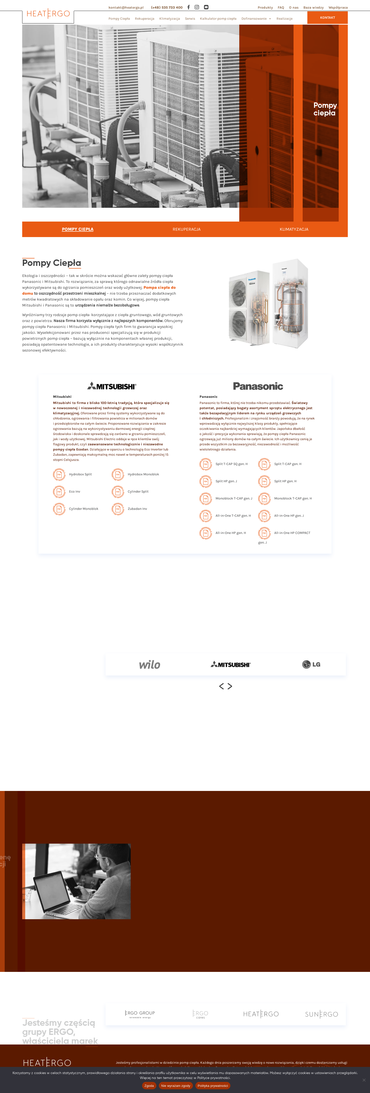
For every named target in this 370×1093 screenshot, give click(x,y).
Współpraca (338, 7)
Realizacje (285, 18)
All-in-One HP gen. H (223, 533)
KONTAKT (327, 18)
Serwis (190, 18)
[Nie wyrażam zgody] (363, 1079)
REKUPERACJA (187, 229)
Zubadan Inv (129, 509)
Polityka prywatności (213, 1086)
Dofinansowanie (256, 17)
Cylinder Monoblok (75, 509)
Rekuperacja (144, 18)
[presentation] (221, 686)
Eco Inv (66, 491)
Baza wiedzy (313, 7)
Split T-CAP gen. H (279, 464)
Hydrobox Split (72, 474)
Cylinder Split (130, 491)
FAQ (281, 7)
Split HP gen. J (218, 481)
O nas (293, 7)
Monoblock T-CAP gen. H (285, 498)
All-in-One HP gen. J (281, 516)
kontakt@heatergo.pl (126, 7)
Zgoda (149, 1086)
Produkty (265, 7)
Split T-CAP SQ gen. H (224, 464)
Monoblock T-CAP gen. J (226, 498)
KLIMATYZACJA (294, 229)
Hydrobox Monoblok (135, 474)
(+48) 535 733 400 (167, 7)
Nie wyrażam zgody (175, 1086)
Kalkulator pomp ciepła (218, 18)
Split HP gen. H (277, 481)
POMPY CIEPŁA (77, 229)
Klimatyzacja (169, 18)
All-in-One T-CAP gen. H (225, 516)
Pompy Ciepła (119, 18)
